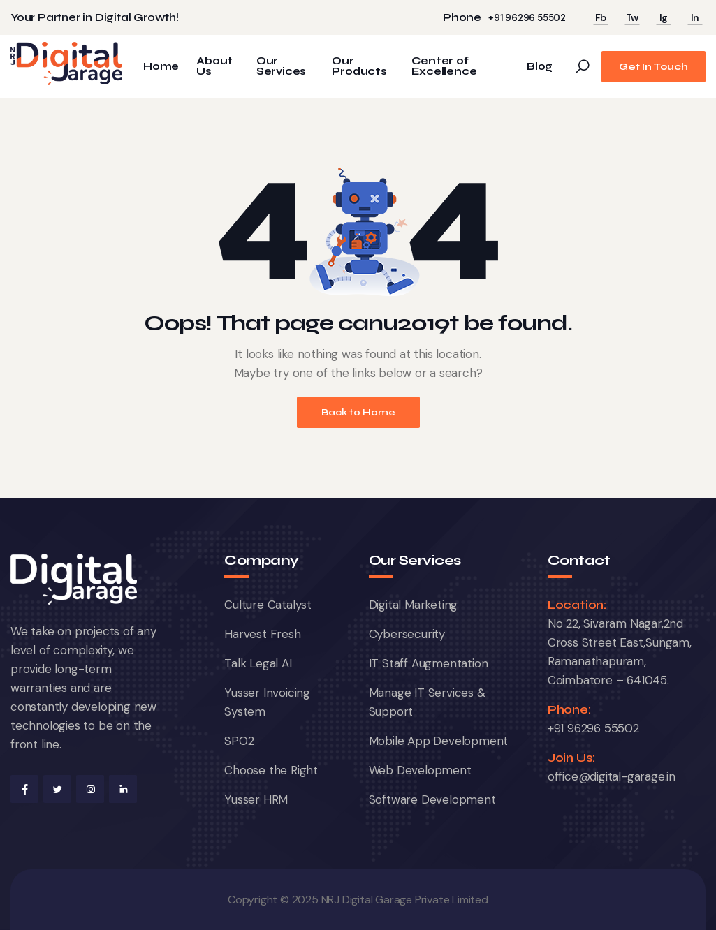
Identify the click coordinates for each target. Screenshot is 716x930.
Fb (601, 17)
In (695, 17)
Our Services (281, 66)
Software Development (432, 799)
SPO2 (239, 740)
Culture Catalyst (268, 604)
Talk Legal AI (257, 663)
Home (161, 66)
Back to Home (358, 412)
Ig (663, 17)
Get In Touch (653, 67)
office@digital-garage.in (611, 776)
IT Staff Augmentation (428, 663)
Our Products (359, 66)
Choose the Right (271, 770)
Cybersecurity (407, 634)
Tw (632, 17)
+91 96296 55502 (527, 17)
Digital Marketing (413, 604)
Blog (540, 66)
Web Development (420, 770)
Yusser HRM (256, 799)
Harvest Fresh (262, 634)
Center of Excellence (443, 66)
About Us (214, 66)
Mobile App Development (439, 740)
